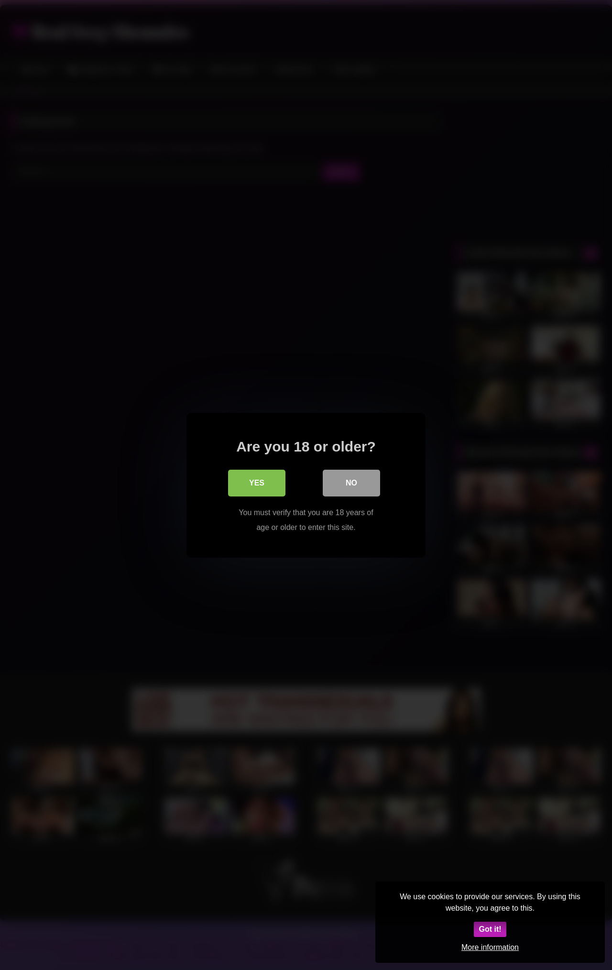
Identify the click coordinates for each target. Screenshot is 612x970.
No (351, 482)
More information (490, 947)
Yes (256, 482)
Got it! (490, 929)
